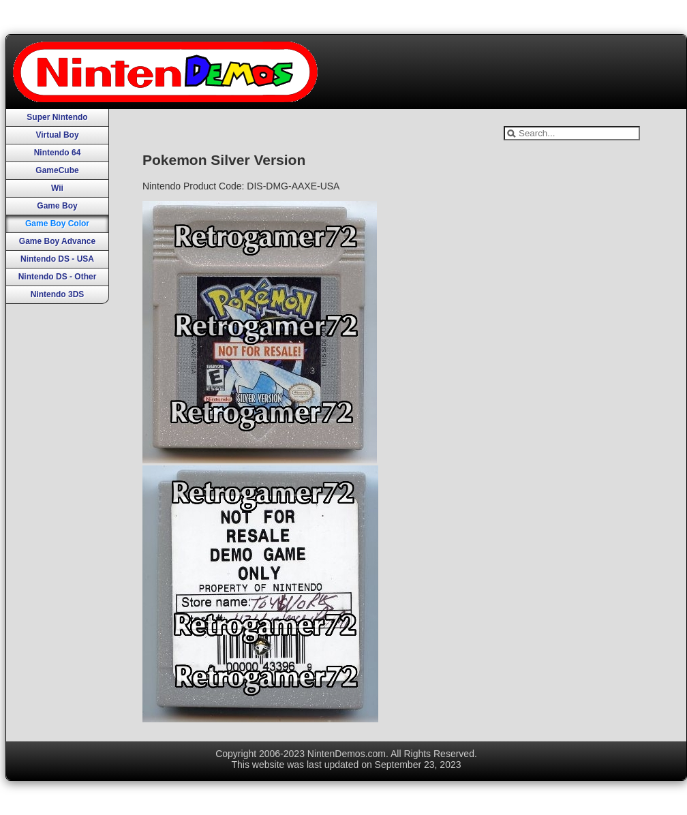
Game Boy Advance (57, 241)
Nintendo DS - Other (57, 276)
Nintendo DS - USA (57, 259)
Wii (57, 188)
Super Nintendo (57, 117)
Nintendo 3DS (58, 294)
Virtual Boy (56, 135)
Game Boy (57, 206)
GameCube (56, 170)
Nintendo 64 (57, 152)
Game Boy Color (57, 223)
